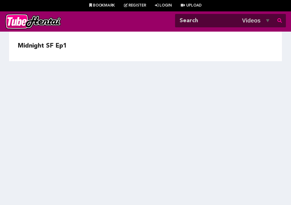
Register (135, 5)
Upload (191, 5)
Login (163, 5)
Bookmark (102, 5)
